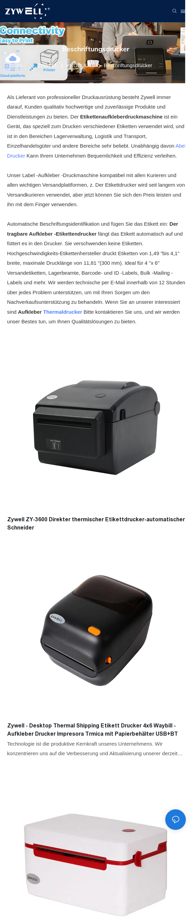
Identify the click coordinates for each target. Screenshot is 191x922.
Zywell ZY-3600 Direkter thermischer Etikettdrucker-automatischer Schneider (96, 523)
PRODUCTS (80, 65)
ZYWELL (47, 65)
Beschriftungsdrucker (128, 65)
